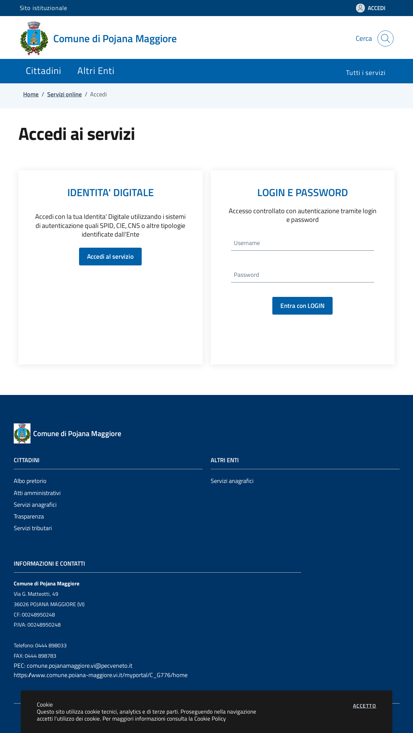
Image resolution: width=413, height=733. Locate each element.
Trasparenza (29, 516)
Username (247, 242)
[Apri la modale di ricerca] (385, 38)
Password (246, 274)
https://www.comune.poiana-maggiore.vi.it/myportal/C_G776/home (101, 674)
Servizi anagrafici (35, 504)
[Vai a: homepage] (102, 38)
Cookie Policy (210, 718)
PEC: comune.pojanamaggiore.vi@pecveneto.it (73, 665)
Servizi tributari (33, 528)
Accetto (364, 705)
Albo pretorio (30, 480)
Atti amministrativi (37, 492)
